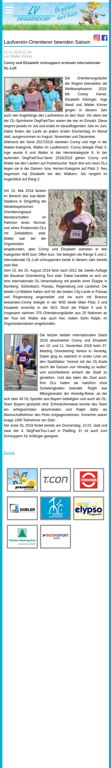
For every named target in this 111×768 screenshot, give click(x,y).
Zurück (9, 453)
